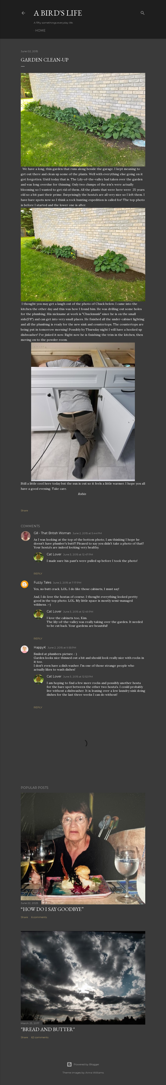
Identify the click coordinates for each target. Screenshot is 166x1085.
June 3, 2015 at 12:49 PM (78, 611)
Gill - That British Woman (52, 533)
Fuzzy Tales (42, 582)
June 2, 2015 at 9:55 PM (62, 647)
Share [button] (24, 510)
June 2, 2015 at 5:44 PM (87, 533)
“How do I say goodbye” (52, 909)
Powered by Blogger (83, 1064)
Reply (38, 573)
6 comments (39, 917)
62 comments (39, 1037)
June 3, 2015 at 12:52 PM (78, 676)
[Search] (142, 12)
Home (40, 30)
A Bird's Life (58, 13)
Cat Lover (54, 554)
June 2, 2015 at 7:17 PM (67, 582)
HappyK (40, 647)
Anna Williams (94, 1072)
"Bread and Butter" (48, 1029)
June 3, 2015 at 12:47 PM (78, 554)
